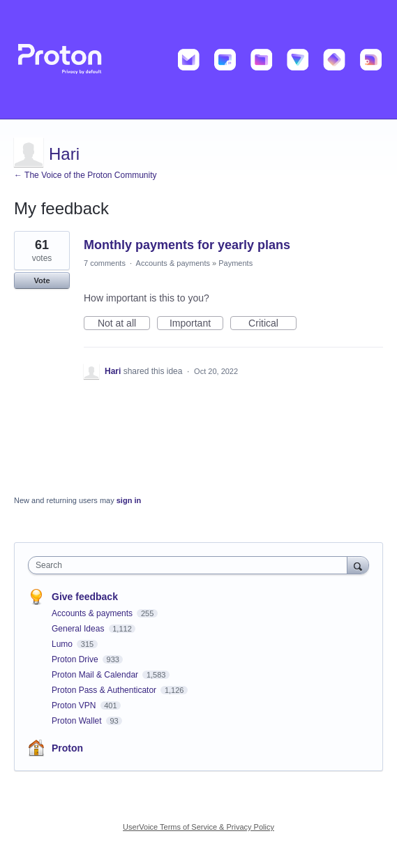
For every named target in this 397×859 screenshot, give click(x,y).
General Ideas (79, 629)
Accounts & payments (173, 263)
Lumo (63, 644)
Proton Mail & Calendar (96, 675)
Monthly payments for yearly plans (187, 245)
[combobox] (191, 565)
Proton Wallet (78, 721)
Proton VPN (75, 705)
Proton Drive (76, 659)
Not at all (124, 324)
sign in (129, 500)
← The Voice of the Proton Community (85, 175)
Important (196, 324)
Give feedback (85, 596)
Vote (41, 280)
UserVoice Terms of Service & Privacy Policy (198, 827)
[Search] (358, 565)
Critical (272, 324)
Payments (235, 263)
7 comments (105, 263)
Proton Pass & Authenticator (105, 690)
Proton (67, 748)
